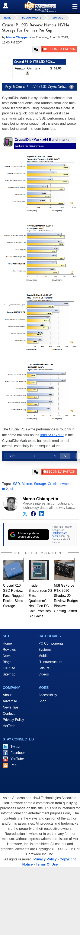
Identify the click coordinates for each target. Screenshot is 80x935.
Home (7, 643)
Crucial (53, 484)
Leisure (43, 668)
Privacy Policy (13, 719)
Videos (43, 674)
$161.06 (55, 68)
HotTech (9, 726)
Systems (44, 649)
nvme (64, 484)
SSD (16, 484)
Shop (42, 701)
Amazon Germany (27, 68)
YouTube (17, 759)
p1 (12, 489)
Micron (27, 484)
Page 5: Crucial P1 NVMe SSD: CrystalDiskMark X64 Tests (41, 87)
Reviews (9, 649)
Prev (12, 456)
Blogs (7, 662)
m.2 (5, 489)
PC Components (31, 18)
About (7, 695)
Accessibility (47, 695)
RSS (13, 765)
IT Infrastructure (50, 662)
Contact (9, 713)
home (7, 18)
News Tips (11, 707)
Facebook (17, 753)
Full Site (9, 668)
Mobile (43, 656)
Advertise (10, 701)
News (7, 656)
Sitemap (9, 674)
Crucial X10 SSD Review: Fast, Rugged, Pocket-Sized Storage (14, 596)
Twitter (15, 746)
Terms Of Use (47, 864)
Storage (57, 18)
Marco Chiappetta (40, 498)
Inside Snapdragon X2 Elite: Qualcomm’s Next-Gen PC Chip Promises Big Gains (40, 601)
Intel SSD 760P (52, 435)
